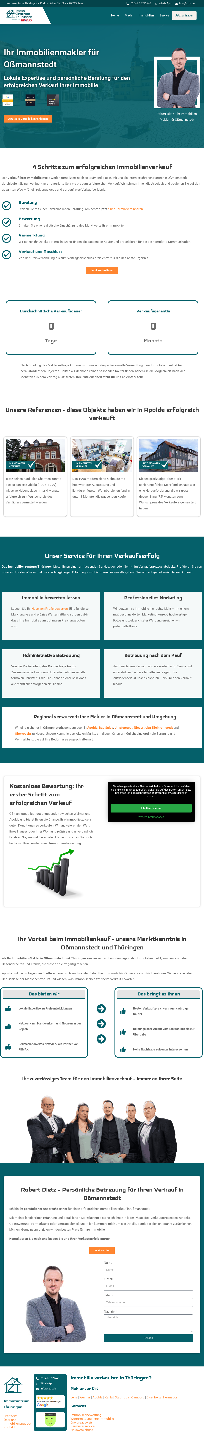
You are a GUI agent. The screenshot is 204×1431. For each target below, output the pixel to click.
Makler (129, 15)
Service (164, 15)
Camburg (137, 1397)
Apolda (97, 1397)
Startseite (11, 1416)
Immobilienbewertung (85, 1415)
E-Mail (108, 1279)
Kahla (109, 1397)
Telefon (109, 1295)
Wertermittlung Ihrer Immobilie (92, 1418)
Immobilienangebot (17, 1423)
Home (115, 15)
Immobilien (146, 15)
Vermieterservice (82, 1426)
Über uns (10, 1419)
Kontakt (9, 1427)
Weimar (84, 1397)
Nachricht (110, 1311)
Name (108, 1262)
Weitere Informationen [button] (151, 816)
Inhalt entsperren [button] (151, 808)
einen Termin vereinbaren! (126, 209)
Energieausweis (81, 1422)
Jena (73, 1397)
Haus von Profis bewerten (50, 608)
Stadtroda (122, 1397)
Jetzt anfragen (184, 15)
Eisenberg (154, 1397)
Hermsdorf (170, 1397)
